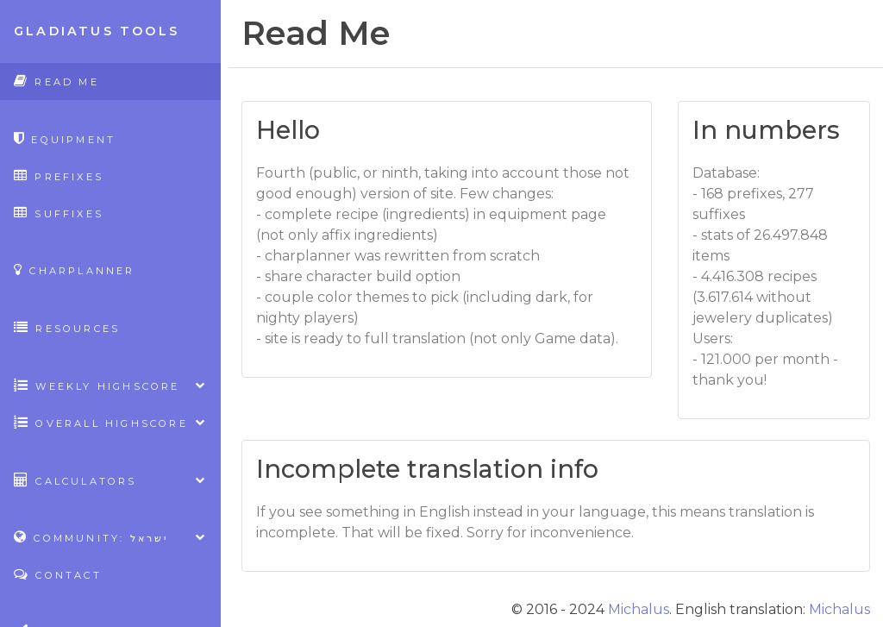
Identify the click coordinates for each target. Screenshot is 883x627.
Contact (58, 574)
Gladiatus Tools (96, 31)
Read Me (56, 80)
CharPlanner (74, 269)
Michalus (638, 609)
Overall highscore (110, 422)
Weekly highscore (110, 385)
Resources (67, 327)
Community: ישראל (110, 537)
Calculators (110, 480)
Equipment (65, 138)
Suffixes (58, 212)
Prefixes (58, 175)
